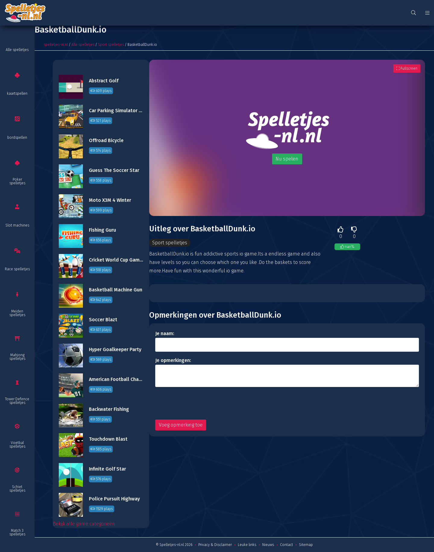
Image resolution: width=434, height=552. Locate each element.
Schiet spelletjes (17, 489)
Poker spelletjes (17, 181)
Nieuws (268, 545)
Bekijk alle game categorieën (84, 524)
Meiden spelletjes (17, 313)
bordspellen (17, 137)
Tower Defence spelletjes (17, 401)
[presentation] (201, 403)
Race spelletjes (17, 269)
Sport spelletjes (111, 45)
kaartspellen (17, 93)
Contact (286, 545)
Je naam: (164, 333)
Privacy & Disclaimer (215, 545)
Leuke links (247, 545)
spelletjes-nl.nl (56, 45)
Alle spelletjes (17, 50)
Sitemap (306, 545)
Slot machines (17, 225)
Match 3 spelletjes (17, 532)
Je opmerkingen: (173, 360)
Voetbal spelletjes (17, 445)
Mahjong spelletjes (17, 357)
